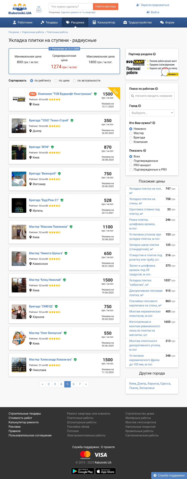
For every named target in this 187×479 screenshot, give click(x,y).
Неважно (140, 128)
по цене (64, 80)
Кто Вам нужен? (142, 123)
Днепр (141, 383)
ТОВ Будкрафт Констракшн (65, 94)
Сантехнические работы (142, 435)
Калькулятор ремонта (24, 422)
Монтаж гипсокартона (140, 422)
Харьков (153, 383)
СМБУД (41, 306)
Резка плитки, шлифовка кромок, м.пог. (142, 224)
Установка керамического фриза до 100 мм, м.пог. (144, 360)
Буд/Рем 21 (44, 200)
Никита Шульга (46, 253)
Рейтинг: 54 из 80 (38, 126)
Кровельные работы (139, 431)
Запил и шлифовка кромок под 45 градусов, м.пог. (142, 270)
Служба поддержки (169, 475)
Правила (14, 431)
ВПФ (39, 147)
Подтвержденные (146, 161)
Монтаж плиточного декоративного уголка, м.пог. (144, 345)
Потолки (73, 431)
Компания (141, 142)
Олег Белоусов (45, 333)
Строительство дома (139, 413)
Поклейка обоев (78, 426)
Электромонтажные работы (86, 435)
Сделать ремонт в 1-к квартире (78, 12)
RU (38, 10)
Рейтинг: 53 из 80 (38, 179)
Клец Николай (45, 280)
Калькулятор (104, 22)
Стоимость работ (20, 418)
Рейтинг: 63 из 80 (38, 99)
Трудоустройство (137, 22)
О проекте (108, 447)
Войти (152, 12)
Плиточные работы (80, 418)
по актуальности (88, 80)
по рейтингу (43, 80)
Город (133, 106)
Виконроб (42, 173)
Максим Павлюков (48, 226)
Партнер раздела (140, 54)
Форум (167, 22)
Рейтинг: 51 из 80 (38, 365)
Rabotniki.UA (103, 462)
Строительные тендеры (25, 413)
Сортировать (17, 80)
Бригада (139, 137)
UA (38, 6)
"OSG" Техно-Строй (49, 120)
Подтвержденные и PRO (150, 169)
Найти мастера (105, 6)
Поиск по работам (141, 88)
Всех (137, 156)
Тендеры (49, 22)
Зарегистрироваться (152, 5)
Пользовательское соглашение (30, 435)
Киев (132, 383)
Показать (137, 150)
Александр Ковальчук (50, 359)
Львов (133, 388)
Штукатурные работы (82, 422)
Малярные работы (138, 418)
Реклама (15, 426)
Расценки (75, 22)
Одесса (165, 383)
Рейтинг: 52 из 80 (38, 232)
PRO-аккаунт (142, 165)
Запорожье (147, 388)
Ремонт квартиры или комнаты (88, 413)
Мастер (139, 133)
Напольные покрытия (140, 426)
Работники (23, 22)
